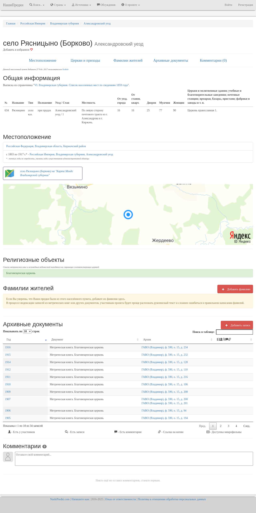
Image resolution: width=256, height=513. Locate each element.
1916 (8, 347)
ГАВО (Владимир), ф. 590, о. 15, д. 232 (151, 354)
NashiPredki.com (60, 499)
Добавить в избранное (18, 49)
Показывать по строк (21, 331)
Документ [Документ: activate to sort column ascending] (33, 339)
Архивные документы (170, 60)
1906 (8, 410)
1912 (8, 369)
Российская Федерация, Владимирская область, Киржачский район (46, 146)
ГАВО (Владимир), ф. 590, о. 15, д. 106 (151, 384)
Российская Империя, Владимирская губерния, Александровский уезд (71, 154)
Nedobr (65, 69)
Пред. (202, 426)
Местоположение (42, 60)
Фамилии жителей (128, 60)
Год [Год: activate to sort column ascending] (9, 339)
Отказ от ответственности (120, 499)
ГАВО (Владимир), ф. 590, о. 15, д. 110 (151, 369)
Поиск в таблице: (223, 332)
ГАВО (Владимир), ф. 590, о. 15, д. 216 (151, 376)
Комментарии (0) (213, 60)
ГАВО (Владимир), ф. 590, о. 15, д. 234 (151, 347)
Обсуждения (106, 4)
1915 (8, 354)
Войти (228, 4)
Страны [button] (58, 4)
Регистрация (245, 4)
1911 (7, 376)
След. (246, 426)
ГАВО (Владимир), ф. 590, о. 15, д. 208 (151, 391)
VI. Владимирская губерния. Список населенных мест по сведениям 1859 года (81, 85)
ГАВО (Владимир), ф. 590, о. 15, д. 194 (151, 418)
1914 (8, 362)
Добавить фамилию (235, 289)
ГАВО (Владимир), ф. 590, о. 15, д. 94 (150, 410)
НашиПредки (13, 5)
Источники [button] (81, 4)
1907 (8, 399)
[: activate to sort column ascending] (234, 340)
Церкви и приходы (85, 60)
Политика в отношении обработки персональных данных (172, 499)
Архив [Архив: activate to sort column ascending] (133, 339)
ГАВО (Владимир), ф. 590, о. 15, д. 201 (151, 403)
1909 (8, 391)
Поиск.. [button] (37, 4)
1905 (8, 418)
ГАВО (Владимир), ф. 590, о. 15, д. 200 (151, 399)
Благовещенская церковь (20, 273)
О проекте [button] (130, 4)
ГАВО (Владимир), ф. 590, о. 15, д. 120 (151, 362)
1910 (8, 384)
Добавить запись (236, 325)
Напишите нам (80, 499)
